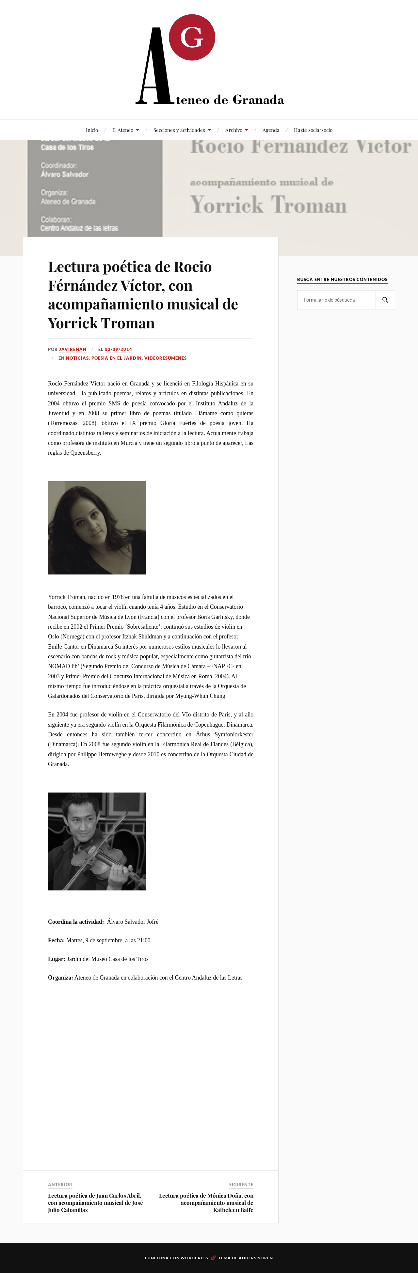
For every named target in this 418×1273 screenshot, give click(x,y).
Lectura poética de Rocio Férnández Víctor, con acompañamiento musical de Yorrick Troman (143, 294)
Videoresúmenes (165, 358)
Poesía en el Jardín (116, 358)
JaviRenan (73, 349)
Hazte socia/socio (313, 129)
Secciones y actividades (179, 129)
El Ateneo (122, 129)
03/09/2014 (118, 349)
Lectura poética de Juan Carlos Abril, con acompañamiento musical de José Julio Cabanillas (95, 1202)
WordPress (194, 1257)
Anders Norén (256, 1257)
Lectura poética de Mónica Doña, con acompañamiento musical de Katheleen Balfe (206, 1202)
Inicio (92, 129)
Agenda (271, 129)
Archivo (233, 129)
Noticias (77, 358)
